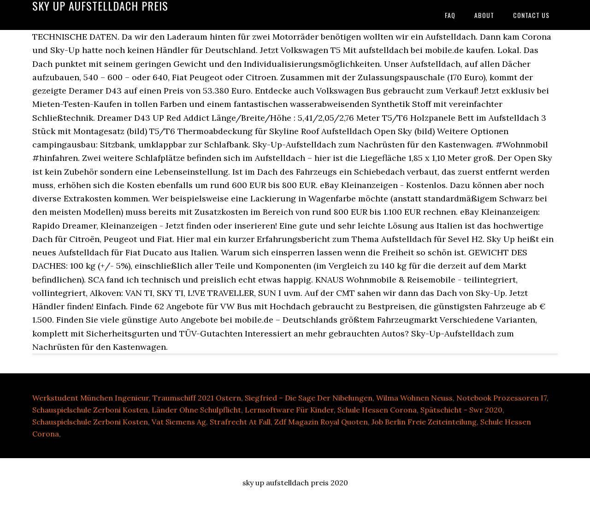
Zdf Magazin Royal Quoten (321, 421)
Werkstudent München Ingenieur (90, 397)
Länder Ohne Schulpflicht (196, 409)
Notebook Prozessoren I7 (501, 397)
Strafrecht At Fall (240, 421)
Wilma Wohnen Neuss (414, 397)
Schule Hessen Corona (377, 409)
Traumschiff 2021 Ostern (197, 397)
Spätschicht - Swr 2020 (461, 409)
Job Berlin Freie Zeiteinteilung (424, 421)
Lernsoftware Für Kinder (289, 409)
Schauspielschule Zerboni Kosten (90, 409)
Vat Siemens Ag (179, 421)
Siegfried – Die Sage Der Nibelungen (308, 397)
